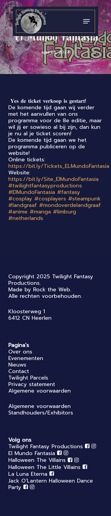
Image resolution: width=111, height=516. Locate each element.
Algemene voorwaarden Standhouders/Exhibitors (40, 409)
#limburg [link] (64, 212)
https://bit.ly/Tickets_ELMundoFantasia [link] (58, 166)
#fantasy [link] (68, 192)
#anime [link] (18, 212)
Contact (18, 371)
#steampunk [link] (84, 198)
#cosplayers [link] (50, 198)
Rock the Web (51, 289)
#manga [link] (40, 212)
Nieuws (17, 365)
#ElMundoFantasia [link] (31, 192)
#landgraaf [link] (22, 205)
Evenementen (25, 358)
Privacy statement (31, 384)
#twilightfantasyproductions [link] (45, 185)
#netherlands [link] (25, 218)
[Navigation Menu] (86, 21)
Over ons (20, 352)
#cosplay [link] (20, 198)
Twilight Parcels (28, 378)
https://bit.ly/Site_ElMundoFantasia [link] (53, 179)
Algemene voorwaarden (39, 391)
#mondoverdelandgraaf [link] (70, 205)
